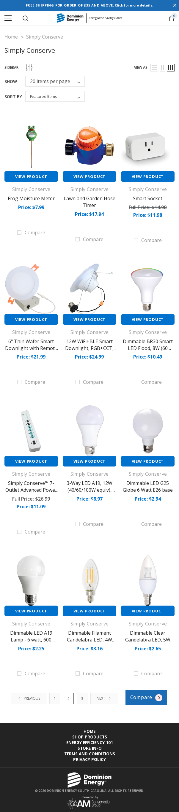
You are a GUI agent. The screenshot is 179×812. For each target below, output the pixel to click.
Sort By (13, 96)
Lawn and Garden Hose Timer (89, 201)
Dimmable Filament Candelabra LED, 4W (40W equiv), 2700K (89, 638)
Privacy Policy (89, 757)
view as (140, 67)
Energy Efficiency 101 (89, 740)
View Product (31, 176)
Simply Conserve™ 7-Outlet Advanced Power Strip (31, 489)
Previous (29, 696)
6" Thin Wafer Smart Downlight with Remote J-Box (31, 347)
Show (10, 81)
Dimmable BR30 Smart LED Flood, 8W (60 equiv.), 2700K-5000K (148, 347)
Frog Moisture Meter (31, 198)
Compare (147, 695)
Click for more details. (134, 5)
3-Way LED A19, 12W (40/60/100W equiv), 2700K (89, 489)
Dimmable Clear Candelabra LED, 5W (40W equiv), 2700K (147, 638)
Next (104, 696)
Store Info (90, 746)
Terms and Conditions (89, 751)
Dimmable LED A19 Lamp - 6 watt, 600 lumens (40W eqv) (31, 638)
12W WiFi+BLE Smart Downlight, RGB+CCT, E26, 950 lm (89, 347)
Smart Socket (147, 198)
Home (89, 729)
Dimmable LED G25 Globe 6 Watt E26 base (148, 485)
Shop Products (89, 735)
